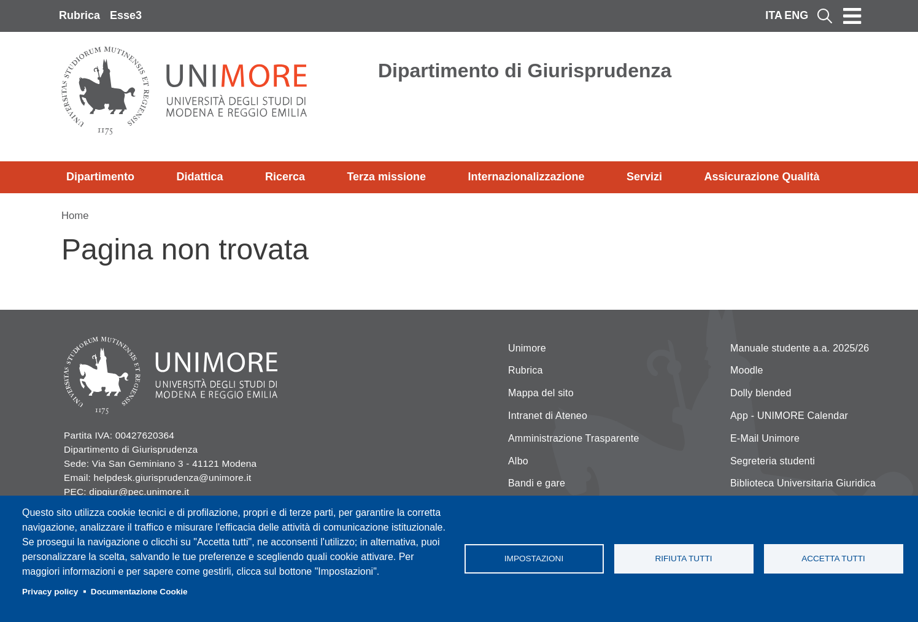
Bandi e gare (536, 483)
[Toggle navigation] (852, 16)
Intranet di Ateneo (547, 415)
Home (75, 215)
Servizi (644, 177)
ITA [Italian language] (773, 15)
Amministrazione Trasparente (573, 438)
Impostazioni (533, 558)
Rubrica (79, 15)
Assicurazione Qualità (761, 177)
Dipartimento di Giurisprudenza (524, 71)
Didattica (199, 177)
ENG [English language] (796, 15)
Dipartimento (100, 177)
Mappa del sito (541, 393)
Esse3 (126, 15)
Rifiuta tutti (683, 558)
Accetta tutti (833, 558)
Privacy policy (50, 591)
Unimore (527, 348)
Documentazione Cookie (139, 591)
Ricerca (285, 177)
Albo (518, 461)
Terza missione (386, 177)
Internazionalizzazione (526, 177)
